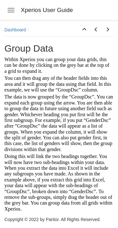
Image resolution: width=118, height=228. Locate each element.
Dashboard (15, 29)
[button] (84, 30)
